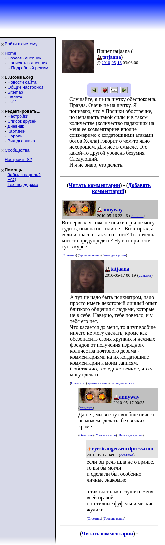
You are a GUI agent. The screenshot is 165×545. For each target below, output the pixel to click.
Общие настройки (25, 87)
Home (10, 53)
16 (119, 62)
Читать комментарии (94, 185)
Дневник (15, 126)
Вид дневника (21, 140)
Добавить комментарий (121, 188)
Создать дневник (24, 58)
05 (114, 62)
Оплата (14, 97)
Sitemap (15, 92)
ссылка (137, 215)
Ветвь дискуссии (114, 255)
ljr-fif (11, 101)
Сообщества (17, 150)
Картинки (16, 131)
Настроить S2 (18, 159)
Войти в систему (21, 43)
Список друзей (21, 121)
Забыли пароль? (23, 174)
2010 (106, 62)
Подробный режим (29, 67)
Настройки (17, 116)
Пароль (14, 136)
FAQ (11, 179)
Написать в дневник (27, 62)
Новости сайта (21, 82)
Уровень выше (89, 255)
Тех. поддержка (22, 184)
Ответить (69, 255)
